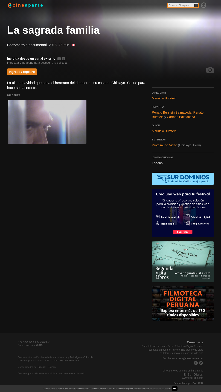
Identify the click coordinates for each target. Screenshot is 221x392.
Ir (196, 5)
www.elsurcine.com (192, 377)
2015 (53, 45)
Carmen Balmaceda (181, 117)
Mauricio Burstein (164, 98)
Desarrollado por (188, 383)
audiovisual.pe (60, 357)
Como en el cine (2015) (30, 345)
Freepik (41, 367)
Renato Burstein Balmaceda (171, 112)
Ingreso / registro (22, 72)
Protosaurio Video (164, 145)
